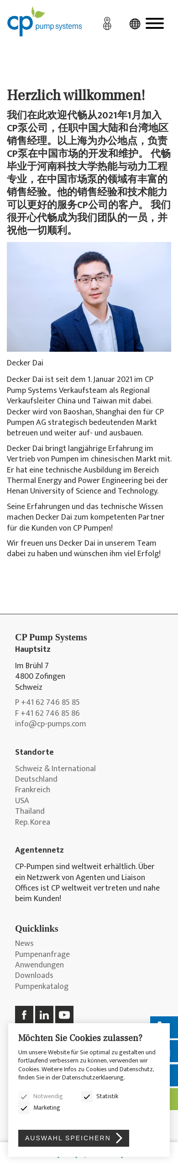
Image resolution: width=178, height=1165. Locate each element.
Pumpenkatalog (41, 987)
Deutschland (36, 779)
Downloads (34, 976)
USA (22, 801)
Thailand (30, 811)
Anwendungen (39, 965)
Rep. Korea (32, 822)
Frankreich (32, 790)
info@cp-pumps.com (50, 724)
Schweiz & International (55, 769)
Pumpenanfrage (42, 955)
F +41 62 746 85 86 (47, 714)
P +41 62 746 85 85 (47, 703)
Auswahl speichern (68, 1138)
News (24, 944)
